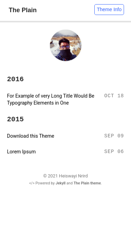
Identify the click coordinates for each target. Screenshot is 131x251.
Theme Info (109, 9)
